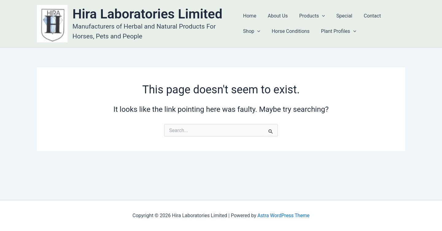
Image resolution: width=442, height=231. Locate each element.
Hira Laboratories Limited (147, 14)
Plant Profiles (335, 31)
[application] (319, 16)
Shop (251, 31)
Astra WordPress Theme (283, 215)
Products (309, 16)
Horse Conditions (289, 31)
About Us (276, 16)
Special (339, 16)
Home (249, 16)
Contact (365, 16)
